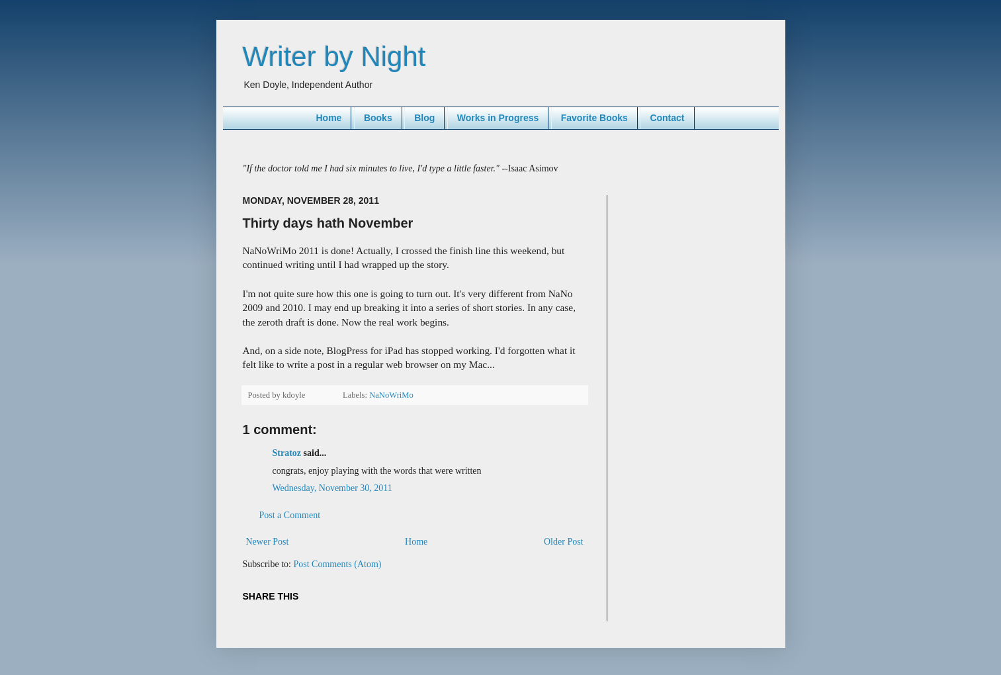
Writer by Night (334, 56)
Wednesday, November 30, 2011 (332, 488)
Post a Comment (290, 515)
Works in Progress (498, 117)
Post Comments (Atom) (338, 564)
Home (328, 117)
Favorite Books (594, 117)
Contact (667, 117)
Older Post (564, 542)
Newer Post (267, 542)
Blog (424, 117)
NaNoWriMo (391, 395)
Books (378, 117)
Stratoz (287, 453)
